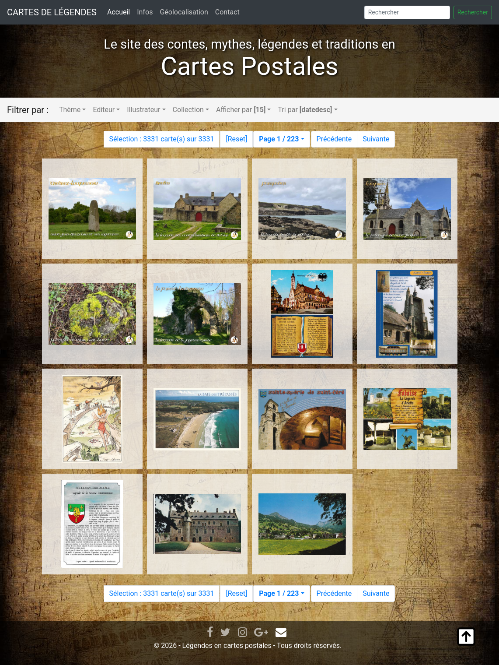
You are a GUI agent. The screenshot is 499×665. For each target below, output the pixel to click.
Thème (69, 110)
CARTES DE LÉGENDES (52, 12)
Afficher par (240, 110)
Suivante (376, 139)
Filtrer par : (28, 110)
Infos (145, 12)
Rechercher (472, 12)
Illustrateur (143, 110)
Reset (236, 139)
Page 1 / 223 (279, 139)
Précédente (334, 139)
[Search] (407, 12)
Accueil (118, 12)
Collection (188, 110)
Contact (227, 12)
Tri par (305, 110)
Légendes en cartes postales (227, 645)
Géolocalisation (184, 12)
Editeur (104, 110)
